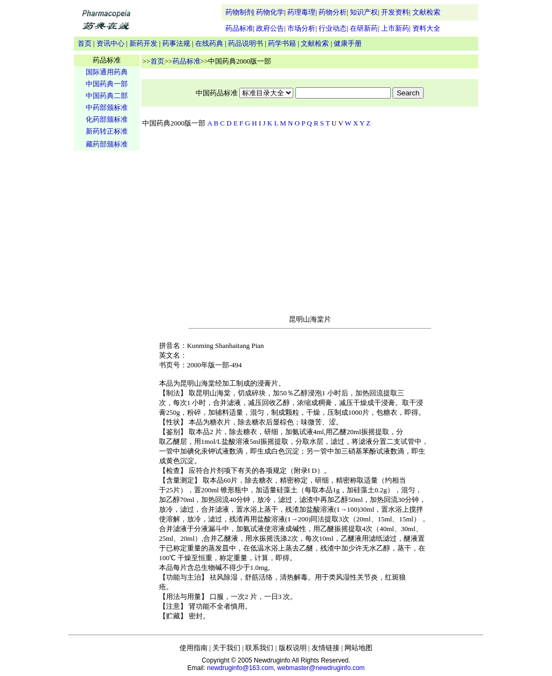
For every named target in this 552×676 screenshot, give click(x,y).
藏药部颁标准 (107, 144)
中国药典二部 (107, 96)
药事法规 (176, 43)
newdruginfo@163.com (240, 668)
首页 (85, 43)
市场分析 (301, 28)
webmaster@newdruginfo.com (320, 668)
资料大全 (426, 28)
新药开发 (143, 43)
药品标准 (239, 28)
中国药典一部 (107, 84)
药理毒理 (301, 12)
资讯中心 (110, 43)
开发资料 (395, 12)
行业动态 (333, 28)
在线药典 (209, 43)
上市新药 (395, 28)
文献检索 (426, 12)
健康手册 (348, 43)
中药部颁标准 (107, 107)
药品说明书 (245, 43)
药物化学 (270, 12)
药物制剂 (239, 12)
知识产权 (364, 12)
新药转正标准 (107, 131)
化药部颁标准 (107, 119)
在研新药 (364, 28)
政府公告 (270, 28)
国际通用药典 (107, 72)
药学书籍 (282, 43)
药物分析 (333, 12)
